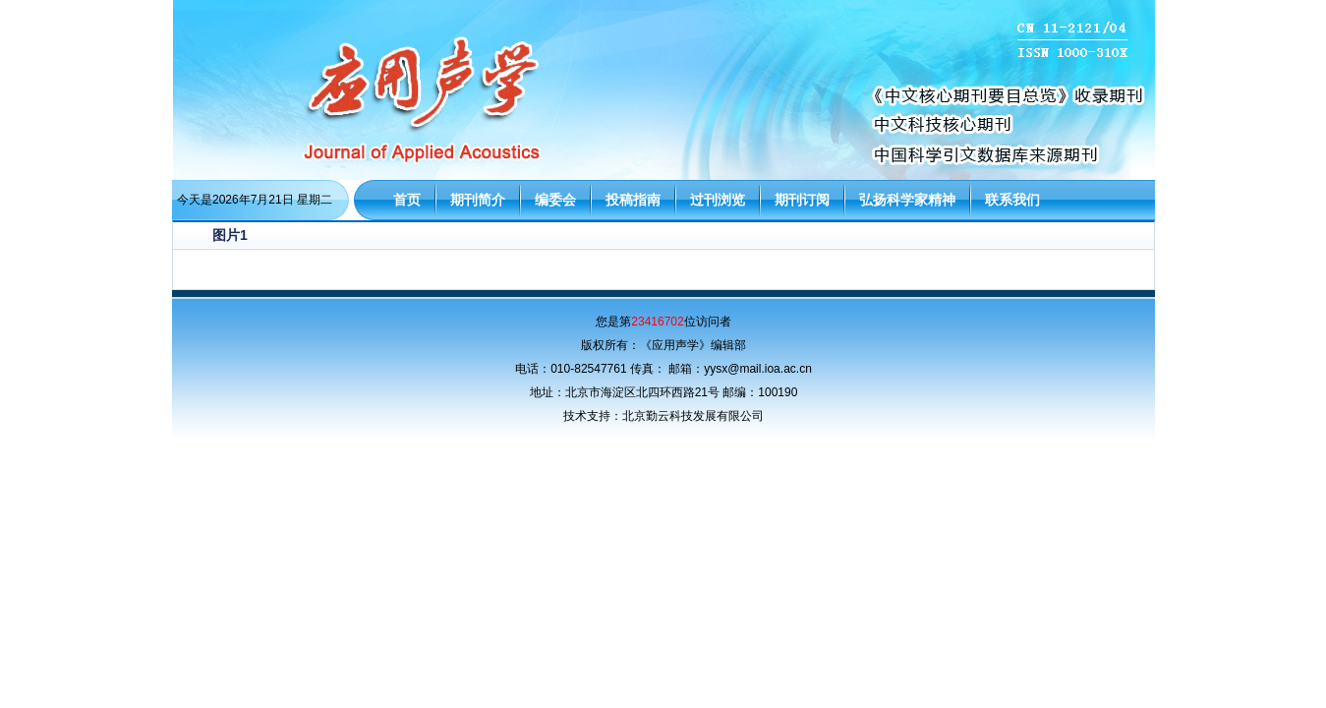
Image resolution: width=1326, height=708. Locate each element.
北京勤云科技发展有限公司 (693, 416)
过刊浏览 (717, 199)
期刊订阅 (802, 199)
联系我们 (1012, 199)
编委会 (555, 199)
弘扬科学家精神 (907, 199)
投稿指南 (633, 199)
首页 (407, 199)
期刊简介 (477, 199)
